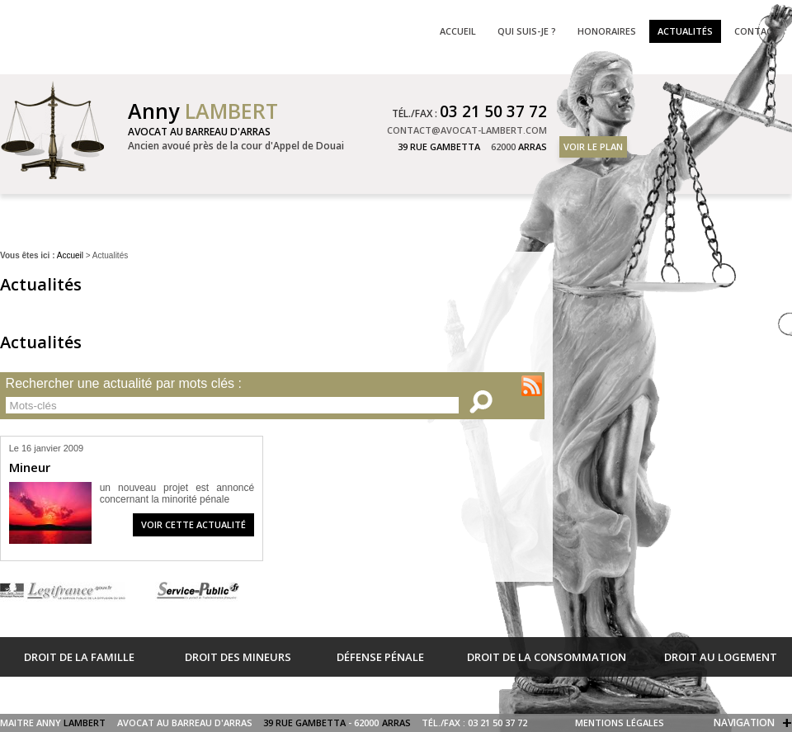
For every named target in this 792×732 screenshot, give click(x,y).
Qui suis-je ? (526, 31)
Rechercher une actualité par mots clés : (124, 383)
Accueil (70, 255)
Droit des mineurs (238, 656)
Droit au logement (720, 656)
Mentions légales (619, 722)
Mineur (29, 467)
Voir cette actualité (193, 524)
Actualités (685, 31)
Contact (756, 31)
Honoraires (607, 31)
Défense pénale (380, 656)
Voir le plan (593, 146)
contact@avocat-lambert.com (467, 130)
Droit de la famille (79, 656)
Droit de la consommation (546, 656)
